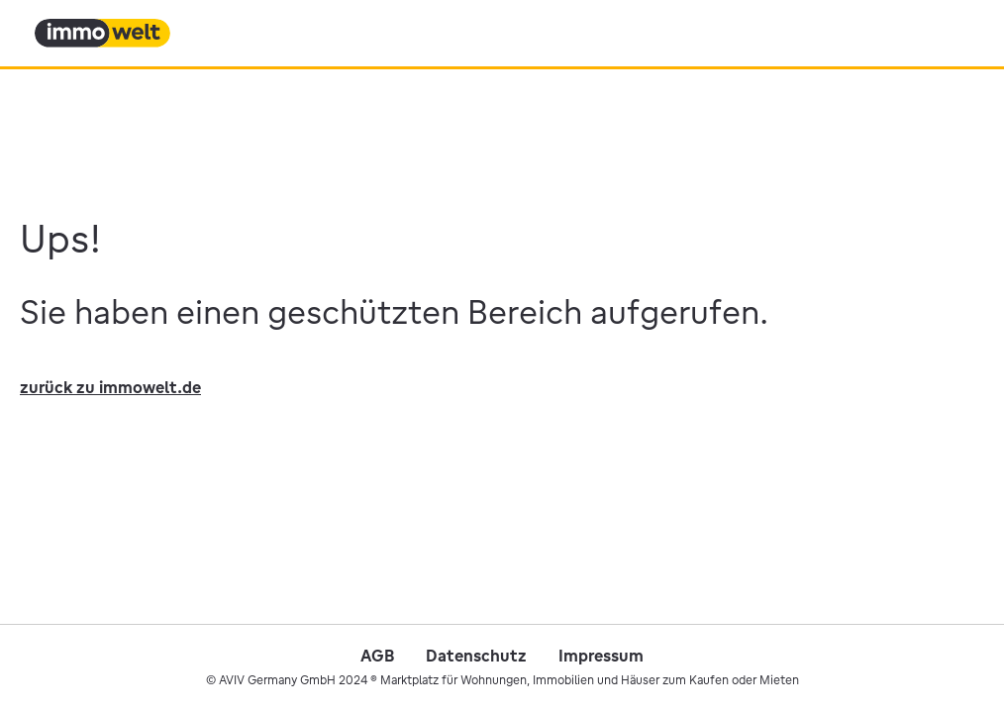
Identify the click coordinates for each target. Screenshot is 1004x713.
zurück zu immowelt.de (110, 387)
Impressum (601, 655)
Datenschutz (476, 655)
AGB (377, 655)
